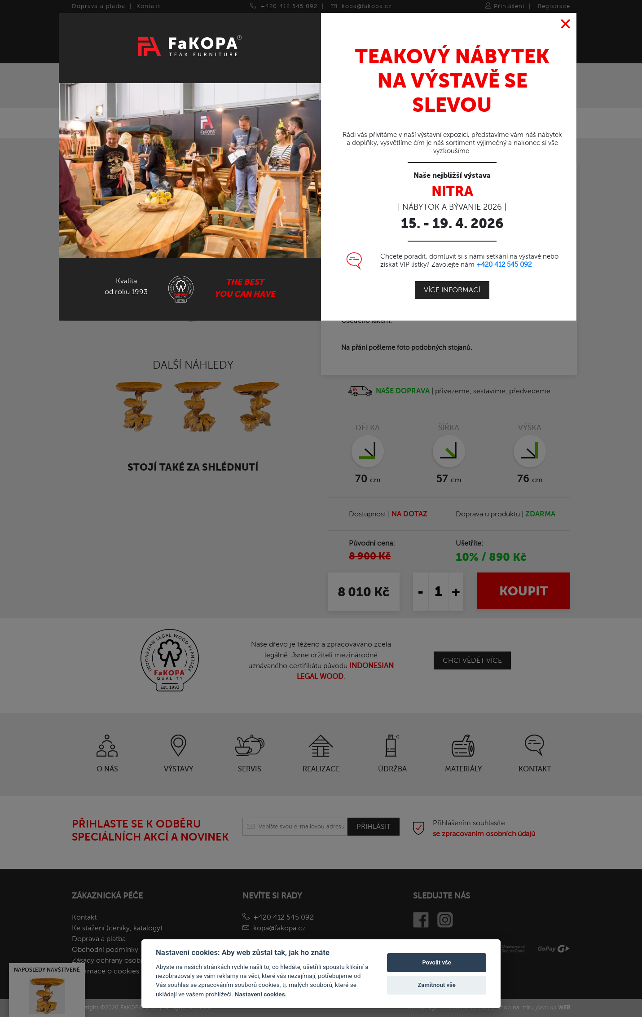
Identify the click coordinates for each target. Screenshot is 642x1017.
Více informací (452, 290)
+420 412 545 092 (504, 264)
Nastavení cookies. (261, 994)
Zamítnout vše (436, 985)
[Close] (565, 24)
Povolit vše (436, 962)
